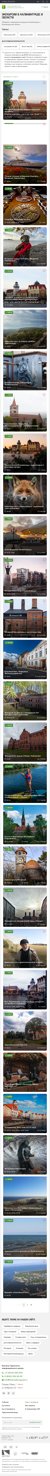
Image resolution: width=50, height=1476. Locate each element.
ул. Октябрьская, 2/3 (9, 1388)
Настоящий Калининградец (14, 1354)
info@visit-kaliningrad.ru (15, 1379)
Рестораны (7, 1348)
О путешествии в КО (32, 1409)
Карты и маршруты (32, 1343)
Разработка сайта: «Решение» (10, 1464)
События (5, 1402)
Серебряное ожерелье (12, 1326)
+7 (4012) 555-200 (13, 1372)
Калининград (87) (9, 35)
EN (5, 1447)
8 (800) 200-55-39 (8, 1)
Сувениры (7, 1337)
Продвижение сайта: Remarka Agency (13, 1467)
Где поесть (6, 1405)
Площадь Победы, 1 (9, 1384)
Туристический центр (10, 1412)
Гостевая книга (20, 1337)
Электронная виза (31, 1326)
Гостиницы (19, 1348)
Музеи (30, 1354)
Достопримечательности (12, 1343)
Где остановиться (8, 1409)
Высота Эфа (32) (27, 46)
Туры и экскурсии (10, 1332)
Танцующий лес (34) (10, 46)
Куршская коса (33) (26, 35)
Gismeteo (10, 1439)
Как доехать (32, 1348)
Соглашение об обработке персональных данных (21, 1428)
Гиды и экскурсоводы (38, 1337)
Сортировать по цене (10, 77)
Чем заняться (30, 1405)
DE (11, 1447)
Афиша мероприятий (28, 1332)
